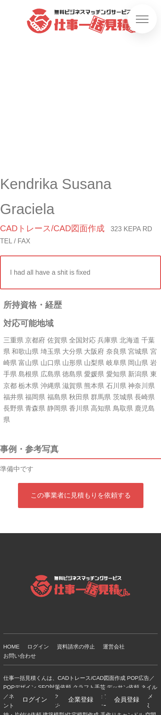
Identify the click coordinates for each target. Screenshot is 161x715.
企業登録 (80, 699)
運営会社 (114, 647)
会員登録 (126, 699)
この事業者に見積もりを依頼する (81, 495)
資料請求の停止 (76, 647)
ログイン (38, 647)
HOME (11, 647)
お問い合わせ (19, 656)
